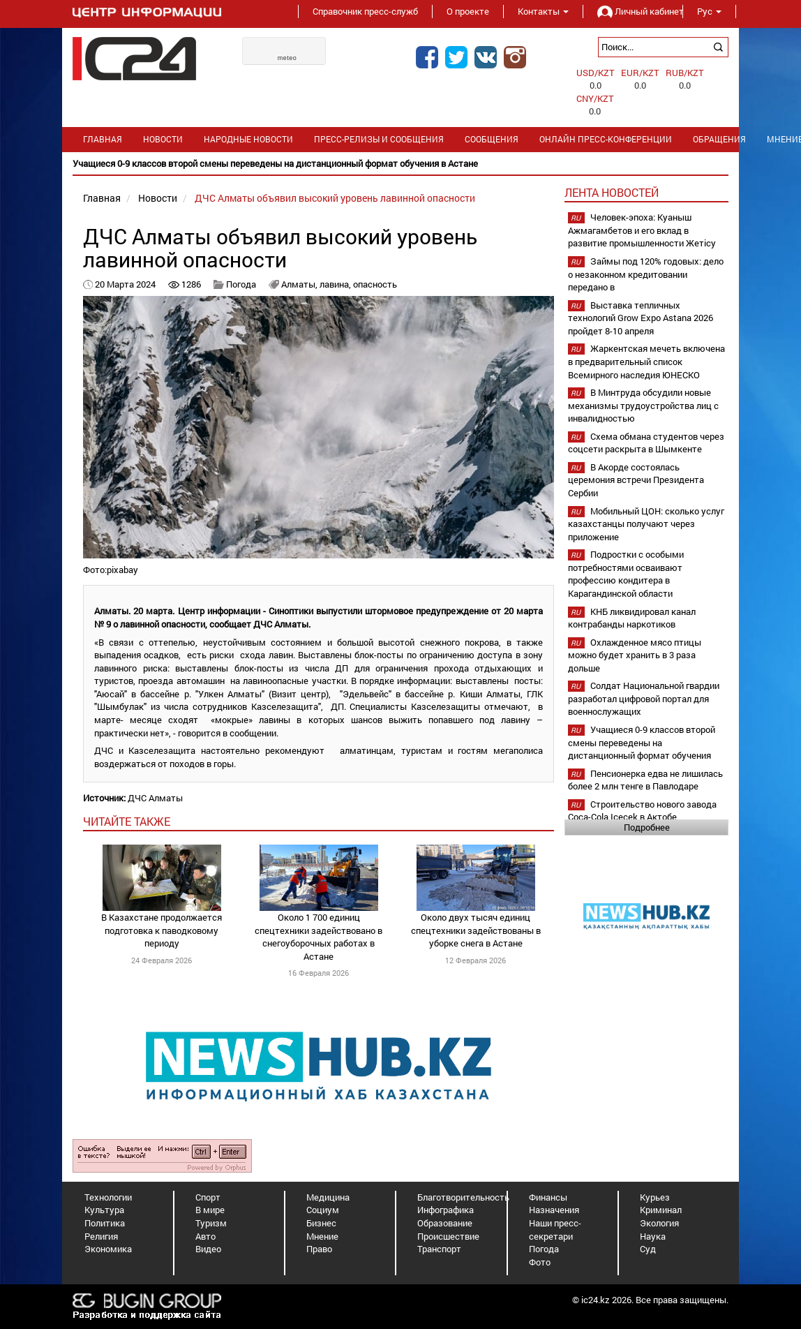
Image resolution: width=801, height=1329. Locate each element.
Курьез (655, 1197)
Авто (205, 1236)
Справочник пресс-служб (365, 11)
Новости (163, 139)
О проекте (468, 11)
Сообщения (491, 139)
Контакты (543, 11)
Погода (241, 284)
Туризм (211, 1223)
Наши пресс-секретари (555, 1229)
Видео (208, 1248)
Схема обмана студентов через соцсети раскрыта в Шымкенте (646, 443)
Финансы (548, 1197)
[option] (400, 163)
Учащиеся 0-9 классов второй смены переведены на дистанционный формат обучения (641, 742)
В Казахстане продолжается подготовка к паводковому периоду (161, 930)
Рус (709, 11)
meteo (287, 57)
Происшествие (448, 1236)
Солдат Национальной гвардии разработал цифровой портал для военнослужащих (643, 698)
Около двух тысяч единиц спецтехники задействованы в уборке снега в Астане (476, 930)
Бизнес (321, 1223)
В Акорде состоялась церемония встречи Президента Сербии (636, 480)
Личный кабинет (632, 11)
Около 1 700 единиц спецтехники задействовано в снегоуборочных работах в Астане (318, 937)
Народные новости (248, 139)
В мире (210, 1209)
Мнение (322, 1236)
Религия (101, 1236)
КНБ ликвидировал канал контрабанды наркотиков (632, 618)
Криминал (661, 1209)
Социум (322, 1209)
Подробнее (647, 827)
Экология (659, 1223)
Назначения (554, 1209)
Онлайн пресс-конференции (605, 139)
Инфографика (445, 1209)
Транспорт (439, 1248)
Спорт (207, 1197)
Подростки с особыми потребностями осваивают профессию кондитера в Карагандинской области (626, 574)
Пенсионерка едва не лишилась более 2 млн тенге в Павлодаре (645, 780)
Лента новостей (611, 192)
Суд (648, 1248)
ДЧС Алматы (155, 798)
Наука (653, 1236)
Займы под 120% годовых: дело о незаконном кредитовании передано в (646, 274)
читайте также (126, 821)
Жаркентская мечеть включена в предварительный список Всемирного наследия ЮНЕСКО (646, 361)
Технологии (108, 1197)
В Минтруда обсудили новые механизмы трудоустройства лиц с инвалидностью (643, 405)
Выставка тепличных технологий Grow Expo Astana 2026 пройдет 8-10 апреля (640, 318)
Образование (444, 1223)
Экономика (108, 1248)
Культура (104, 1209)
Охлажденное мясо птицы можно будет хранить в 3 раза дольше (634, 655)
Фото (540, 1262)
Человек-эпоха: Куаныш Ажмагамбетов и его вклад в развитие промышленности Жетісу (642, 230)
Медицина (328, 1197)
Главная (102, 139)
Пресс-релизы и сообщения (379, 139)
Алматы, (300, 284)
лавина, (336, 284)
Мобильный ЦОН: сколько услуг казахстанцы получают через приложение (646, 524)
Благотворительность (463, 1197)
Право (319, 1248)
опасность (375, 284)
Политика (104, 1223)
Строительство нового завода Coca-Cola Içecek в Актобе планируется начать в (642, 817)
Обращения (719, 139)
